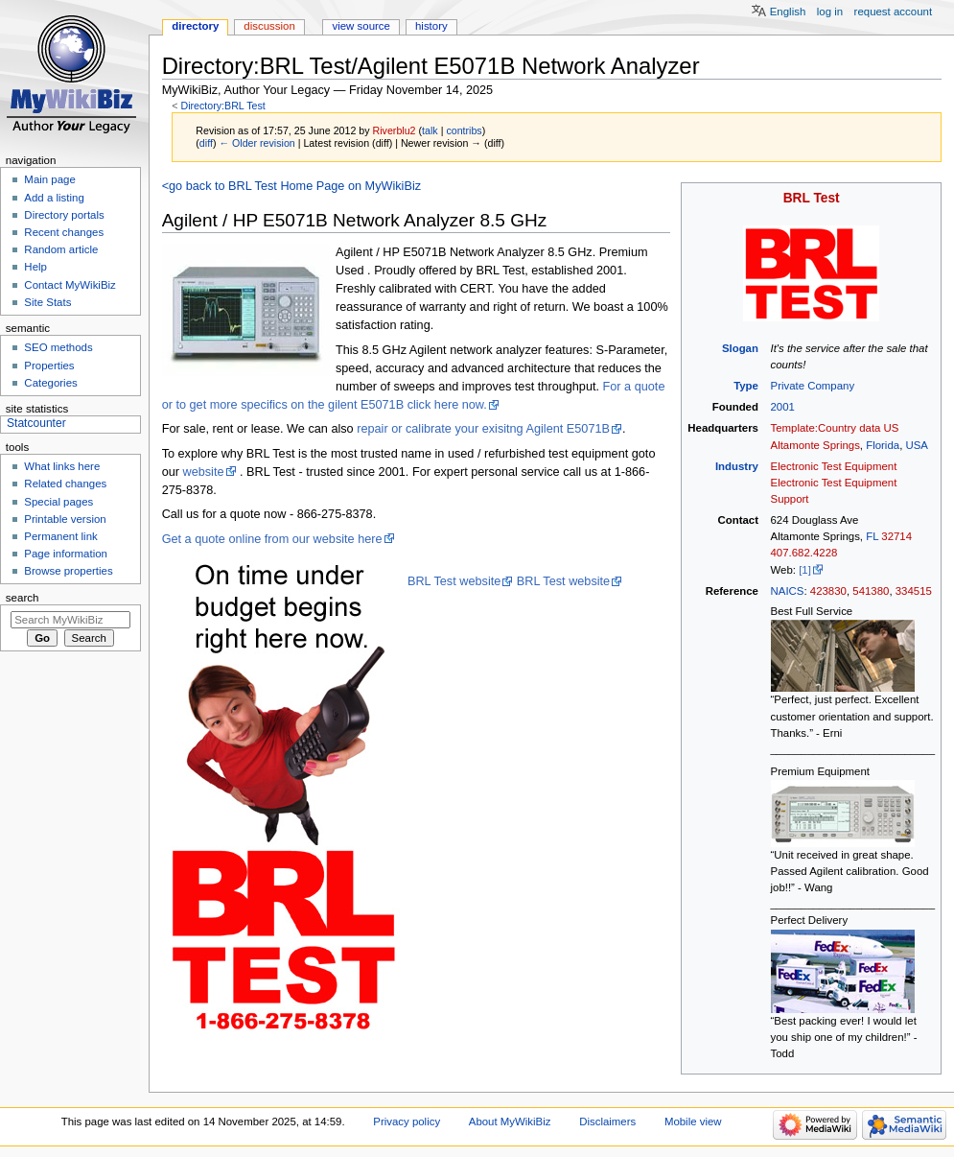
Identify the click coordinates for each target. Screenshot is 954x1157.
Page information (65, 553)
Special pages (58, 502)
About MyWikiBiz (510, 1121)
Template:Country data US (835, 428)
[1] (805, 570)
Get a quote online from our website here (272, 539)
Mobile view (693, 1121)
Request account (893, 11)
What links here (62, 466)
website (203, 472)
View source (360, 26)
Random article (61, 249)
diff (206, 143)
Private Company (813, 385)
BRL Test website (453, 581)
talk (430, 130)
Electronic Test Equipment (834, 466)
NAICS (787, 591)
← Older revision (256, 143)
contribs (463, 130)
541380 (870, 591)
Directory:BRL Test (222, 105)
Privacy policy (406, 1121)
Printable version (64, 519)
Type (745, 385)
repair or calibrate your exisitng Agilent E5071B (483, 429)
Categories (50, 383)
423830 (828, 591)
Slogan (740, 348)
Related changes (65, 483)
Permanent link (60, 536)
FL (872, 536)
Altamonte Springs (815, 445)
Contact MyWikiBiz (69, 285)
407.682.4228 (804, 552)
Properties (49, 365)
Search (22, 597)
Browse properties (68, 571)
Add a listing (53, 197)
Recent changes (64, 232)
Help (35, 266)
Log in (830, 11)
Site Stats (47, 302)
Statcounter (36, 423)
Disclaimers (607, 1121)
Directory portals (64, 215)
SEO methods (58, 347)
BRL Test (811, 198)
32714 (896, 536)
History (431, 26)
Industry (736, 466)
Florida (882, 445)
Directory (195, 26)
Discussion (269, 26)
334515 (914, 591)
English (788, 11)
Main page (50, 179)
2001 (783, 407)
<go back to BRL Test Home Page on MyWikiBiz (291, 186)
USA (916, 445)
